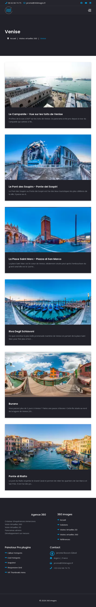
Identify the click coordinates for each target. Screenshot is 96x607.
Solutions (64, 525)
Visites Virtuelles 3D (68, 529)
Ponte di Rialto (18, 476)
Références (65, 539)
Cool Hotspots (14, 557)
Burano (13, 404)
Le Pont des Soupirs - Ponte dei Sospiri (33, 186)
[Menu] (89, 10)
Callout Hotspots (15, 553)
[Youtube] (86, 3)
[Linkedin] (90, 3)
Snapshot (12, 562)
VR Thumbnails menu (17, 572)
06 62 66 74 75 (14, 3)
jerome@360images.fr (36, 3)
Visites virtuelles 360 (69, 534)
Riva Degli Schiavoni (21, 331)
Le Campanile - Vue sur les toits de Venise (36, 114)
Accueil (63, 520)
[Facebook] (81, 3)
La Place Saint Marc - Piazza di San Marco (35, 259)
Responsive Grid (15, 567)
